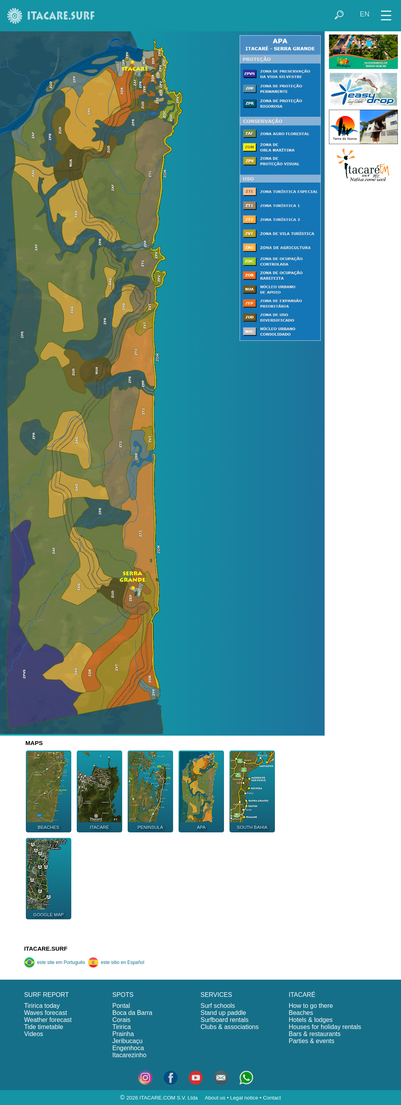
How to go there (311, 1005)
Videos (33, 1034)
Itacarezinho (129, 1055)
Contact (272, 1098)
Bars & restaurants (315, 1034)
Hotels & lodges (310, 1019)
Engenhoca (128, 1048)
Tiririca (121, 1027)
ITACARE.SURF (45, 948)
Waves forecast (45, 1012)
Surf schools (217, 1005)
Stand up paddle (223, 1012)
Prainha (123, 1034)
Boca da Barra (132, 1012)
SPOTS (123, 994)
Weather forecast (48, 1019)
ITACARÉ (302, 994)
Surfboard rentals (224, 1019)
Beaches (301, 1012)
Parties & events (311, 1041)
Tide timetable (43, 1027)
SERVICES (216, 994)
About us (215, 1098)
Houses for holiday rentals (325, 1027)
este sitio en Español (116, 962)
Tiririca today (42, 1005)
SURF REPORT (46, 994)
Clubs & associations (229, 1027)
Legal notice (244, 1098)
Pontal (121, 1005)
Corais (121, 1019)
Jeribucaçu (127, 1041)
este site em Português (54, 962)
